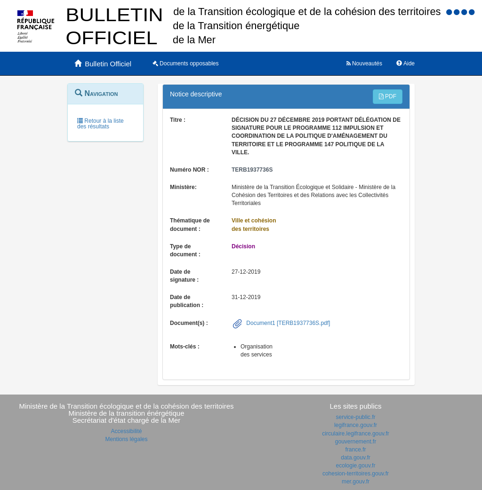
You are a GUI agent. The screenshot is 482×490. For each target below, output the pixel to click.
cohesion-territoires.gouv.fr (355, 473)
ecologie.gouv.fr (356, 465)
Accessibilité (126, 431)
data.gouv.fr (355, 457)
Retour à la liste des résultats (100, 124)
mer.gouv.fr (356, 481)
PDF (387, 96)
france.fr (355, 449)
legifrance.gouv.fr (355, 425)
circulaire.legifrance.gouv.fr (355, 433)
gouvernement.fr (355, 441)
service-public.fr (355, 417)
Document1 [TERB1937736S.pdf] (287, 323)
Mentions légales (126, 439)
